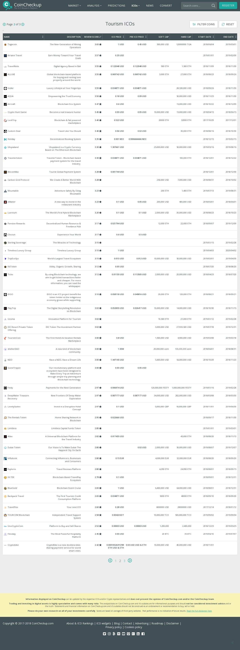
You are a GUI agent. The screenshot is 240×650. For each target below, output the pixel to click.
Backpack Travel (120, 497)
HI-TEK (120, 478)
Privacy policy (113, 627)
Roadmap (157, 623)
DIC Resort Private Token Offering (120, 328)
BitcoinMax (120, 172)
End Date (230, 36)
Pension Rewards (120, 225)
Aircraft (120, 104)
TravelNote (120, 66)
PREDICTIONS (116, 5)
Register (228, 5)
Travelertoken (120, 161)
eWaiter (120, 203)
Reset (228, 24)
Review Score (92, 36)
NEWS (150, 5)
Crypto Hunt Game (120, 112)
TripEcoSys (120, 258)
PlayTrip (120, 309)
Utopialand (120, 148)
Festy (120, 388)
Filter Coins (204, 24)
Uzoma (120, 319)
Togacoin (120, 45)
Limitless (120, 428)
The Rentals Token (120, 419)
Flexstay (120, 535)
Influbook (120, 459)
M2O (120, 360)
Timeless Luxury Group (120, 250)
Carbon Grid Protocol (120, 181)
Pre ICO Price (138, 36)
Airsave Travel (120, 56)
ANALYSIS (94, 5)
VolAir (120, 88)
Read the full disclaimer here (199, 611)
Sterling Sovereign (120, 243)
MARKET (74, 5)
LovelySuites (120, 408)
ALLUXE (120, 77)
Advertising (141, 623)
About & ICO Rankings (79, 623)
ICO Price (118, 36)
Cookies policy (133, 627)
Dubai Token (120, 449)
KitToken (120, 267)
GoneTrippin (120, 374)
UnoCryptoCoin (120, 526)
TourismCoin (120, 339)
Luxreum (120, 214)
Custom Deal (120, 131)
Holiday (120, 139)
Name (23, 36)
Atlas (120, 437)
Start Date (206, 36)
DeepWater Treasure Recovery (120, 397)
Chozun (120, 235)
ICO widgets (103, 623)
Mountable (120, 192)
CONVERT (166, 5)
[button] (232, 642)
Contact (127, 623)
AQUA (120, 96)
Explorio (120, 469)
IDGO (120, 297)
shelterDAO (120, 350)
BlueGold (120, 488)
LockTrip (120, 121)
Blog (117, 623)
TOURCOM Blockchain (120, 516)
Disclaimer (172, 623)
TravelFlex (120, 507)
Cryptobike (120, 548)
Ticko (120, 280)
